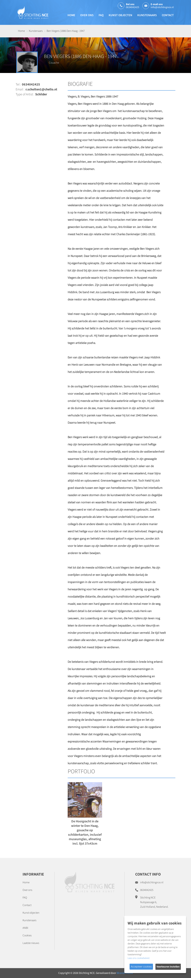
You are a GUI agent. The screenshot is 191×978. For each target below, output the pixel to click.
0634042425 (132, 7)
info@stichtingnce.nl (162, 7)
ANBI (25, 928)
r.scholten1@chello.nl (41, 89)
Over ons (87, 15)
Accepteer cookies (141, 966)
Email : (20, 89)
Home (71, 15)
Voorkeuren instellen (168, 966)
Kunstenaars (147, 15)
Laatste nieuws (31, 943)
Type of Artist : (25, 94)
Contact (168, 15)
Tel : (18, 84)
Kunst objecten (120, 15)
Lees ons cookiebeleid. (139, 958)
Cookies (27, 935)
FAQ (101, 15)
